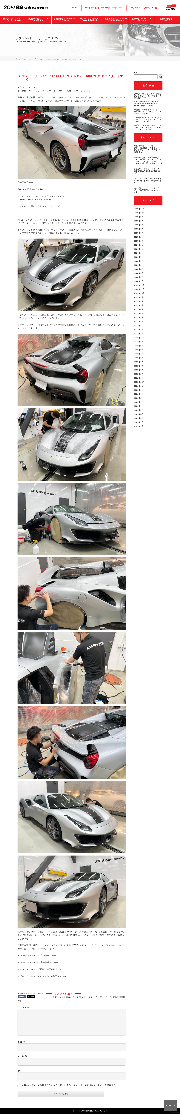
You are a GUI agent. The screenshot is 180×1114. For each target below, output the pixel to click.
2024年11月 (139, 246)
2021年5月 (139, 403)
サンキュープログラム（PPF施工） (146, 8)
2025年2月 (139, 234)
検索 (135, 73)
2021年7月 (139, 395)
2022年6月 (139, 352)
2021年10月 (139, 383)
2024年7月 (139, 253)
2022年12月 (139, 328)
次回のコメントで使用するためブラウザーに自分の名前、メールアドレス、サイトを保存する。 (70, 1085)
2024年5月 (139, 261)
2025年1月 (139, 238)
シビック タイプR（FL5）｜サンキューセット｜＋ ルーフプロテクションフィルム (148, 126)
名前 (21, 1042)
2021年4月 (139, 407)
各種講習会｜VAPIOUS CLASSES (64, 20)
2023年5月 (139, 309)
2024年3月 (139, 269)
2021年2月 (139, 415)
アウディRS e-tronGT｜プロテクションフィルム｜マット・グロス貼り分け (148, 96)
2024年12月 (139, 242)
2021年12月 (139, 376)
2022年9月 (139, 340)
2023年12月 (139, 281)
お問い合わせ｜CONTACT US (167, 20)
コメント (23, 1007)
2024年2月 (139, 273)
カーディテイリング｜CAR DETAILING (13, 20)
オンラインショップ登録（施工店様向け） (41, 969)
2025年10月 (139, 210)
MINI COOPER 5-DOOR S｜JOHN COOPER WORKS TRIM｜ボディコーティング (147, 103)
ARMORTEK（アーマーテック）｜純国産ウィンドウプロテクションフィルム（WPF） (148, 146)
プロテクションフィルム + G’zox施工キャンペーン (45, 976)
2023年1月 (139, 324)
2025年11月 (139, 206)
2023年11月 (139, 285)
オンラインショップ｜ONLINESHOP (90, 20)
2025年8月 (139, 218)
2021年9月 (139, 387)
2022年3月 (139, 364)
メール (22, 1056)
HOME (75, 8)
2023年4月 (139, 313)
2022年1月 (139, 372)
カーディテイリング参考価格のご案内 (39, 962)
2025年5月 (139, 226)
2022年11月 (139, 332)
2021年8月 (139, 391)
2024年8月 (139, 250)
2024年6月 (139, 257)
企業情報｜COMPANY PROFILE (141, 20)
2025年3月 (139, 230)
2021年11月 (139, 379)
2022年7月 (139, 348)
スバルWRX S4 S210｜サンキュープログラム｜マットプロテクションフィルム (148, 118)
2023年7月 (139, 301)
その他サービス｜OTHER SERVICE (38, 20)
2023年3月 (139, 316)
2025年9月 (139, 214)
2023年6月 (139, 305)
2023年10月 (139, 289)
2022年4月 (139, 360)
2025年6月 (139, 222)
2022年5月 (139, 356)
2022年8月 (139, 344)
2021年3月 (139, 411)
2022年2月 (139, 368)
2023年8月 (139, 297)
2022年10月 (139, 336)
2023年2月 (139, 320)
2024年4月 (139, 265)
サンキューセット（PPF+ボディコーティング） (104, 8)
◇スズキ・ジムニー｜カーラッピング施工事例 (148, 168)
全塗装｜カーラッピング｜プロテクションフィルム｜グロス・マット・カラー (148, 111)
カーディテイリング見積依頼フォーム (39, 955)
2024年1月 (139, 277)
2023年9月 (139, 293)
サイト (21, 1071)
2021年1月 (139, 419)
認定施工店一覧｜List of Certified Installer (116, 20)
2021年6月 (139, 399)
